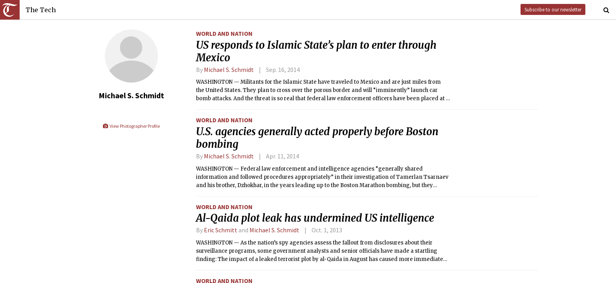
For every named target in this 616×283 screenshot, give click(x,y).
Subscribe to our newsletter (552, 9)
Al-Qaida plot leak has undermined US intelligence (315, 218)
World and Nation (224, 33)
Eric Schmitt (220, 230)
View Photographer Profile (131, 126)
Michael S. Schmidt (229, 70)
